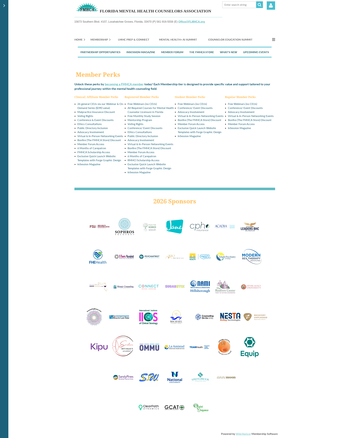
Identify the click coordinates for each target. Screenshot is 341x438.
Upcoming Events (256, 52)
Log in (271, 5)
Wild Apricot (243, 433)
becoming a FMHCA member (124, 84)
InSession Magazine (140, 52)
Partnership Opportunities (100, 52)
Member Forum (172, 52)
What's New (228, 52)
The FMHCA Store (201, 52)
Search (259, 4)
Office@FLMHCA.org (191, 21)
